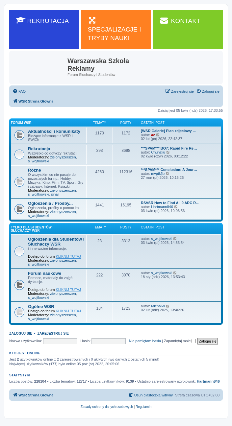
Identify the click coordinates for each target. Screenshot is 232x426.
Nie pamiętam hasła (145, 341)
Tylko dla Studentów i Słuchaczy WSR (32, 228)
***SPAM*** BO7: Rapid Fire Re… (169, 148)
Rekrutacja (39, 148)
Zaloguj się (20, 333)
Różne (34, 170)
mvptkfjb (158, 174)
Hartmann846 (162, 207)
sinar (55, 194)
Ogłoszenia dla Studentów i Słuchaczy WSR (56, 242)
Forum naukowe (44, 273)
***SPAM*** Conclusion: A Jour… (169, 170)
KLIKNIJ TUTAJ (68, 256)
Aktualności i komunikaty (54, 131)
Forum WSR (21, 123)
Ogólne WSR (41, 306)
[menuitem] (19, 91)
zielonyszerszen (63, 157)
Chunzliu (158, 152)
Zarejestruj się (53, 333)
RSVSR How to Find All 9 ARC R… (170, 203)
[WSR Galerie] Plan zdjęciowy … (168, 131)
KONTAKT (180, 20)
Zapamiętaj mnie (180, 341)
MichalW (158, 306)
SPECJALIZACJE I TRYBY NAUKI (114, 28)
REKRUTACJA (42, 20)
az (153, 135)
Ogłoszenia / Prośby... (50, 203)
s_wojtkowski (38, 161)
